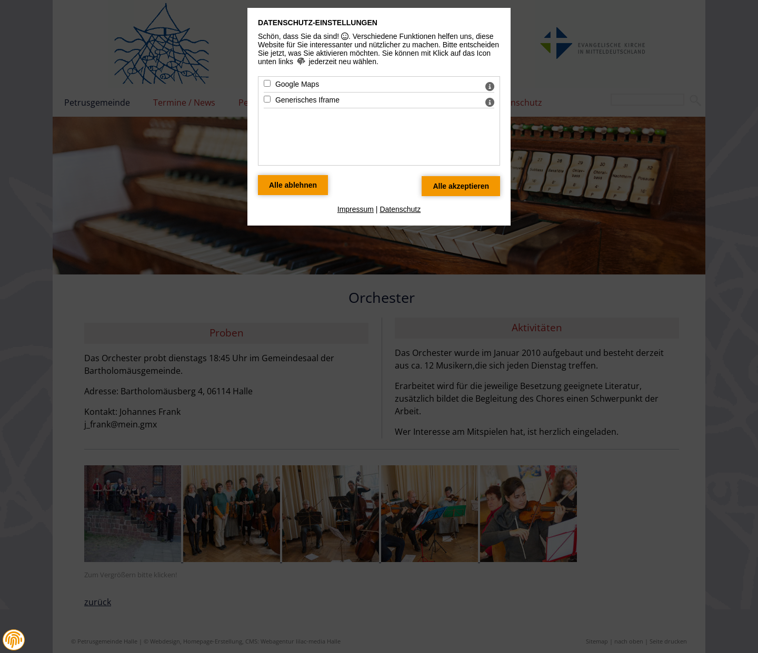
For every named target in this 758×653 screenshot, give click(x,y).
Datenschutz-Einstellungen (317, 22)
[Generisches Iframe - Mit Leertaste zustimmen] (267, 99)
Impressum (355, 209)
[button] (13, 639)
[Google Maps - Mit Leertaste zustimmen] (267, 83)
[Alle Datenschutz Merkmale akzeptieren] (461, 186)
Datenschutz (400, 209)
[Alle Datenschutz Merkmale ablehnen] (293, 185)
